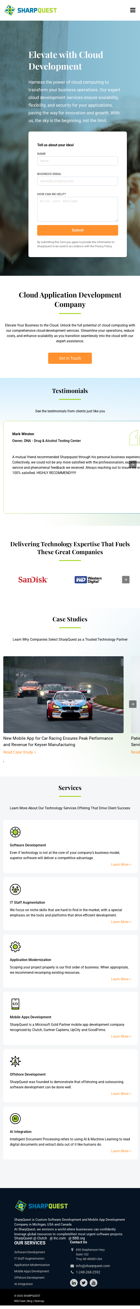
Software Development (29, 1252)
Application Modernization (32, 1265)
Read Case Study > (19, 752)
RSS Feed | (20, 1301)
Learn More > (121, 864)
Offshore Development (29, 1277)
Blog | (30, 1301)
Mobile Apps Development (31, 1271)
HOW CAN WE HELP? (51, 194)
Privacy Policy (103, 250)
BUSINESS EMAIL (49, 173)
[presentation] (132, 464)
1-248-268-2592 (88, 1272)
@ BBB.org (76, 1238)
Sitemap (39, 1301)
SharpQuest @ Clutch (30, 1238)
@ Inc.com (58, 1238)
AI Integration (23, 1284)
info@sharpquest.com (93, 1266)
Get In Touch (70, 358)
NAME (41, 153)
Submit (78, 234)
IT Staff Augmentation (29, 1258)
